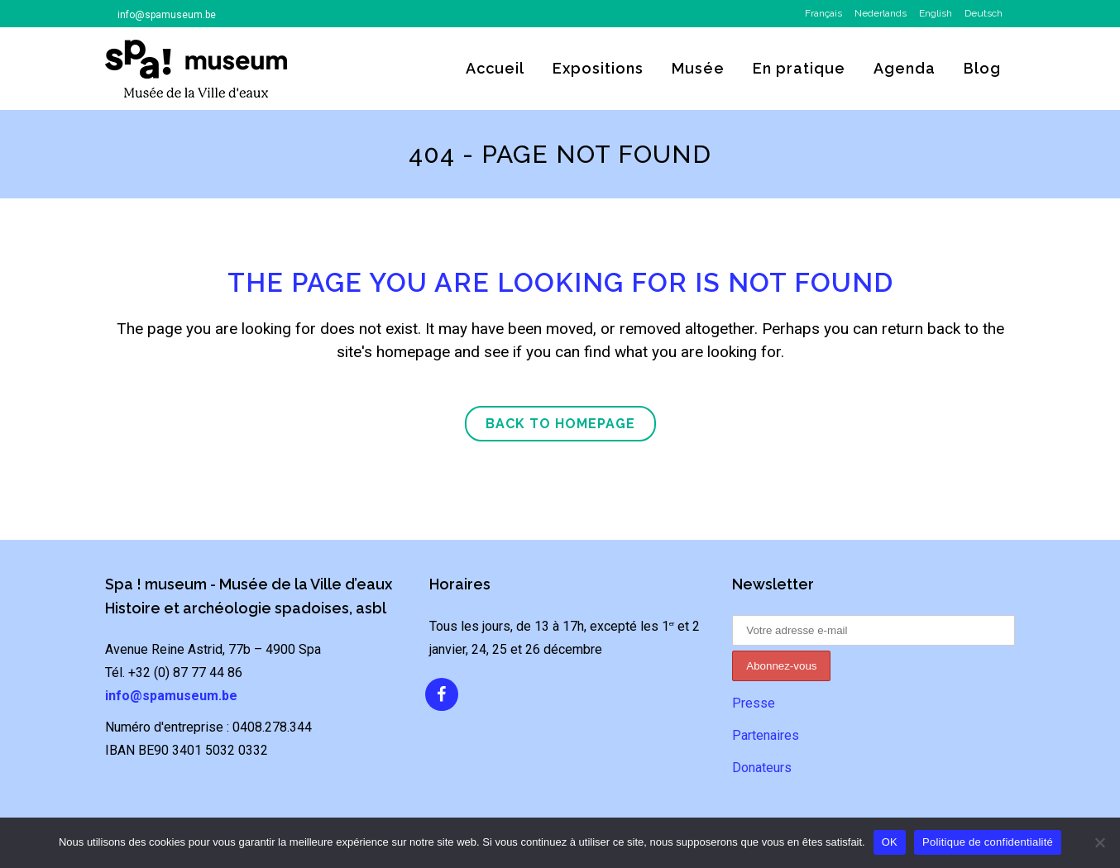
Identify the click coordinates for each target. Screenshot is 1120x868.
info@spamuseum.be (166, 15)
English (935, 13)
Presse (753, 703)
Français (823, 13)
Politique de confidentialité (987, 842)
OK (889, 842)
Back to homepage (560, 424)
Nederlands (880, 13)
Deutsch (983, 13)
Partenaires (765, 735)
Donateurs (762, 767)
